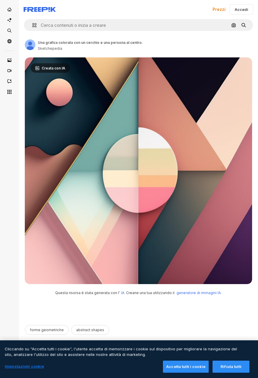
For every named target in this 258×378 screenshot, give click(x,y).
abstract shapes (90, 330)
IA (122, 293)
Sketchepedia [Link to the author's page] (50, 48)
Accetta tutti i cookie (185, 371)
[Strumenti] (9, 92)
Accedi (241, 9)
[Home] (9, 9)
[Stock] (9, 30)
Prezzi (219, 9)
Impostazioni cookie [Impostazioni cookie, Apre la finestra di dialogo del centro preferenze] (24, 371)
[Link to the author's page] (30, 44)
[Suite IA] (9, 20)
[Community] (9, 41)
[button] (32, 25)
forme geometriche (47, 330)
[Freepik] (40, 9)
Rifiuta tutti (231, 371)
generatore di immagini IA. (199, 293)
